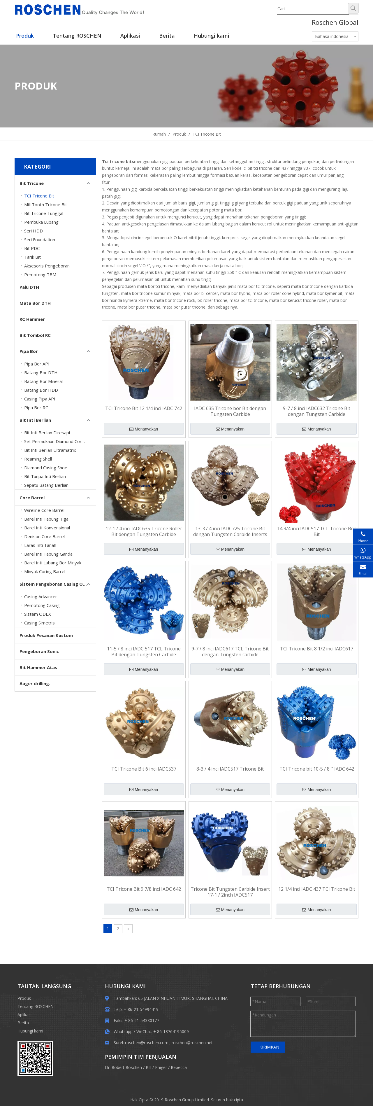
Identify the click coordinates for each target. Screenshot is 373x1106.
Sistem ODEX (37, 614)
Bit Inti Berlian (35, 420)
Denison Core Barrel (44, 536)
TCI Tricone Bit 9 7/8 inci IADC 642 (144, 889)
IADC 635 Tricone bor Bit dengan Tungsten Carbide (230, 411)
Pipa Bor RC (36, 407)
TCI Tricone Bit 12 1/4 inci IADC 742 (143, 408)
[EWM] (35, 1058)
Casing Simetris (39, 623)
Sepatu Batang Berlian (46, 485)
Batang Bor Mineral (43, 381)
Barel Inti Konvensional (47, 528)
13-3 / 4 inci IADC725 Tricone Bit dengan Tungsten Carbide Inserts (230, 531)
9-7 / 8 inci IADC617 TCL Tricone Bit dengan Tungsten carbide (230, 651)
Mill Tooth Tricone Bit (45, 204)
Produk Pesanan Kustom (46, 635)
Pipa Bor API (37, 364)
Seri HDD (33, 231)
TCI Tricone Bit (39, 196)
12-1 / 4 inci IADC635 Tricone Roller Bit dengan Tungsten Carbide (143, 531)
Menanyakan (143, 429)
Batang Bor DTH (41, 372)
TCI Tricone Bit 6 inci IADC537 (143, 769)
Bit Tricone (32, 183)
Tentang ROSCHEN (35, 1006)
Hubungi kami (30, 1031)
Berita (23, 1023)
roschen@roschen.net (192, 1042)
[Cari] (313, 9)
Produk (24, 998)
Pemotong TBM (40, 274)
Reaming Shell (38, 459)
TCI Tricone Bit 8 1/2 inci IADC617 (316, 649)
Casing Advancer (40, 596)
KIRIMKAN (269, 1047)
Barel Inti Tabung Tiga (46, 519)
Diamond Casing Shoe (45, 467)
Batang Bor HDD (41, 390)
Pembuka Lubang (41, 222)
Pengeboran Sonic (39, 651)
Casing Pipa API (39, 399)
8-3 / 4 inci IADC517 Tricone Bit (230, 769)
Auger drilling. (35, 683)
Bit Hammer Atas (38, 667)
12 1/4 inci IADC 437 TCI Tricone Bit (316, 889)
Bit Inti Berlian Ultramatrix (50, 450)
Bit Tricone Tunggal (43, 213)
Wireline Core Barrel (44, 510)
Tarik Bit (32, 257)
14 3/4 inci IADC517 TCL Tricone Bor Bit (316, 531)
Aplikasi (24, 1014)
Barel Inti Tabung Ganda (48, 554)
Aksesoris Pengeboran (47, 266)
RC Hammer (32, 319)
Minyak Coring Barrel (44, 571)
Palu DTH (29, 287)
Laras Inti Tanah (40, 545)
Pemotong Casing (42, 605)
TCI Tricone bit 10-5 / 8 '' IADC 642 (316, 769)
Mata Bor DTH (35, 303)
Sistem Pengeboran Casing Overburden (58, 584)
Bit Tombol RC (35, 335)
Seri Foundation (39, 239)
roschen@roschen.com (146, 1042)
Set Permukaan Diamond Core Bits (58, 441)
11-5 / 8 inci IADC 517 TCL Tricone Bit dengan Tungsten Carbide (144, 651)
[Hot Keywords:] (353, 8)
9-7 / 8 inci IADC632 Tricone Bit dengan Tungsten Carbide (316, 411)
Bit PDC (32, 248)
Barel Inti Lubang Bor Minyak (52, 563)
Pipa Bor (29, 351)
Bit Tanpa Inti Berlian (45, 476)
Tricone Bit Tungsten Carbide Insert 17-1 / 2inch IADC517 (230, 892)
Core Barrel (32, 498)
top (361, 1081)
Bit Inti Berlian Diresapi (47, 432)
